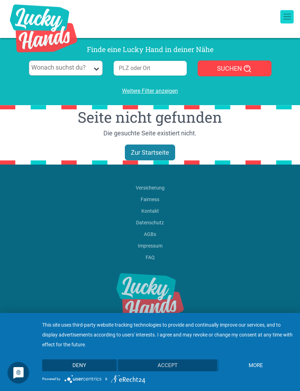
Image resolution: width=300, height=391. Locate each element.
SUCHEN (234, 69)
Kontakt (150, 211)
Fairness (150, 199)
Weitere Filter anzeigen (150, 91)
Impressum (150, 246)
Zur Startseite (150, 152)
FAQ (150, 257)
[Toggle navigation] (287, 7)
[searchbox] (65, 67)
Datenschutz (150, 222)
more (256, 365)
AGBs (150, 234)
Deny (79, 365)
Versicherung (150, 188)
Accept (168, 365)
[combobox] (66, 68)
